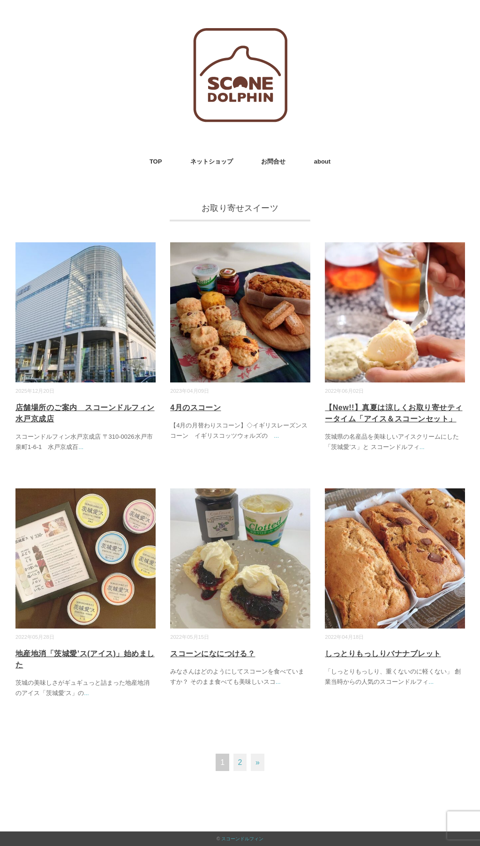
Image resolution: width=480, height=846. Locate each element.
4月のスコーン (195, 408)
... (80, 446)
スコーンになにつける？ (212, 654)
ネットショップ (211, 161)
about (322, 161)
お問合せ (273, 161)
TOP (156, 161)
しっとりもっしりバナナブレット (383, 654)
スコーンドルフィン (242, 838)
